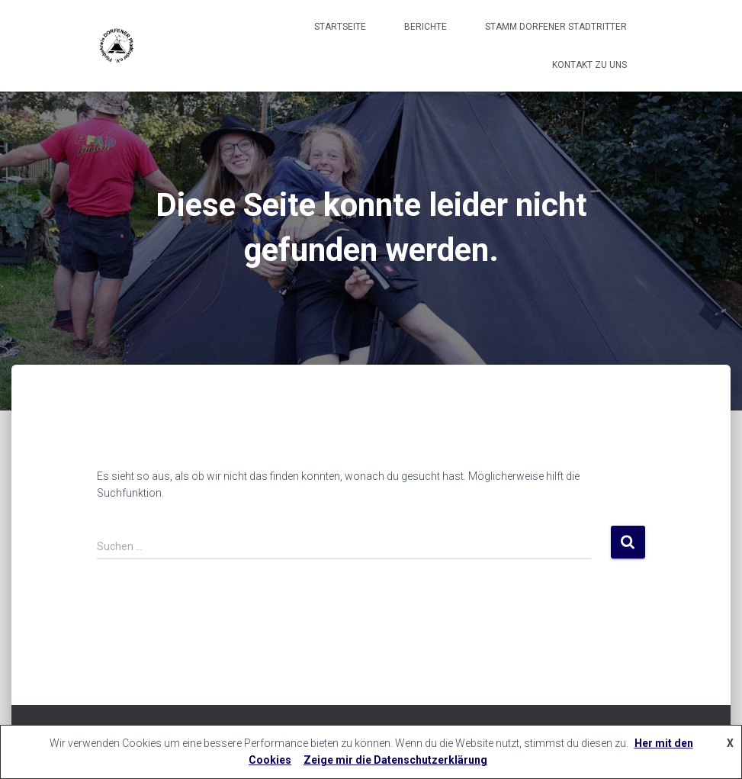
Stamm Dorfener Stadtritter (556, 26)
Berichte (425, 26)
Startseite (340, 26)
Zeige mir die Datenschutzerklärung (395, 760)
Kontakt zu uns (589, 65)
